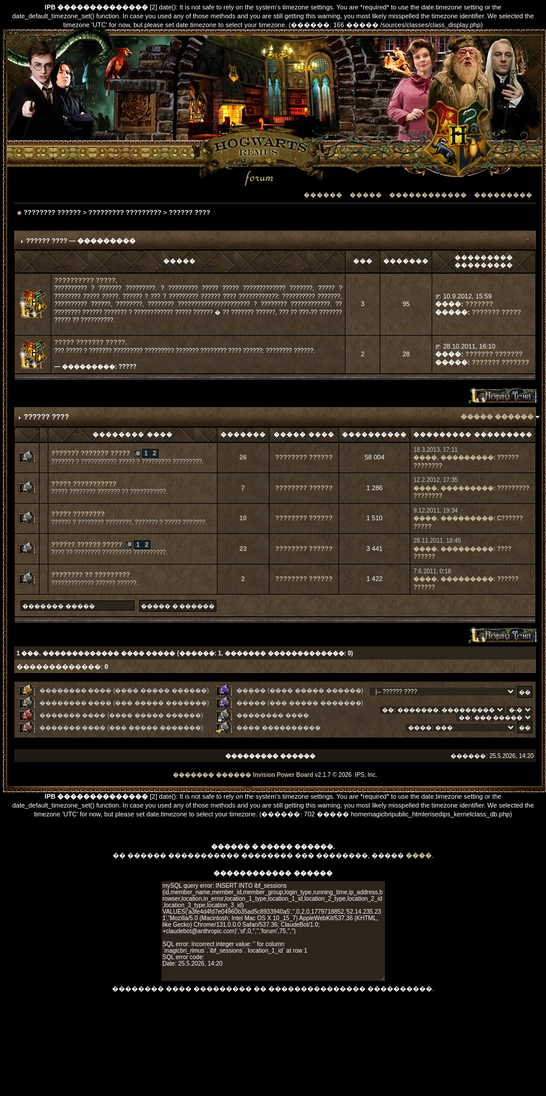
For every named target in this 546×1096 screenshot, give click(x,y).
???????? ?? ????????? (90, 574)
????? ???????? (77, 513)
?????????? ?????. (85, 280)
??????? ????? (496, 312)
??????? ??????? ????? (90, 453)
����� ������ (497, 416)
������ (323, 195)
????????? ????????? (125, 212)
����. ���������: (454, 457)
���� (419, 855)
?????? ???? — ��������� (81, 240)
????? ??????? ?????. (90, 342)
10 (242, 517)
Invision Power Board (283, 775)
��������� (503, 195)
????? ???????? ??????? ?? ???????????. (109, 491)
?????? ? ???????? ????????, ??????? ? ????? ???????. (129, 522)
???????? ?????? (52, 212)
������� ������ (212, 775)
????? (128, 366)
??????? (479, 303)
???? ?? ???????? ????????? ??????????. (109, 552)
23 (242, 548)
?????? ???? (189, 212)
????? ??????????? (84, 483)
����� (366, 195)
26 (242, 457)
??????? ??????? (493, 353)
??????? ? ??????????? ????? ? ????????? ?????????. (127, 461)
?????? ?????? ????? (86, 544)
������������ (428, 195)
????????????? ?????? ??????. (94, 583)
